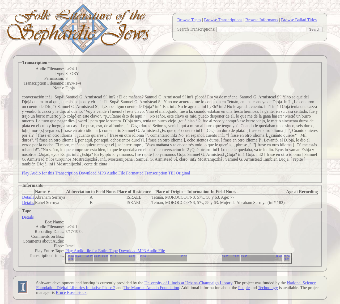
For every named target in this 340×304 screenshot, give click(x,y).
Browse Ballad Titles (299, 20)
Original (183, 173)
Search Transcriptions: (196, 29)
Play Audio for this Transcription (50, 173)
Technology (268, 287)
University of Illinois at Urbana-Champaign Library (188, 283)
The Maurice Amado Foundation (151, 287)
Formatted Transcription (146, 173)
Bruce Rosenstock (71, 292)
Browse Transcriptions (223, 20)
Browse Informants (261, 20)
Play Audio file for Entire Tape (91, 250)
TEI (171, 173)
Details (28, 197)
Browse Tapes (189, 20)
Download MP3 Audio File (102, 173)
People (244, 287)
